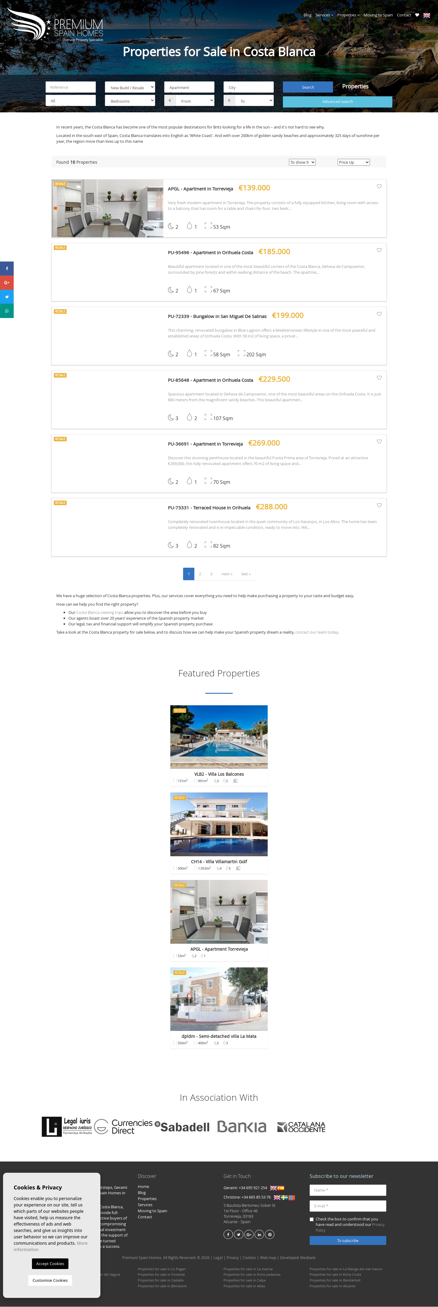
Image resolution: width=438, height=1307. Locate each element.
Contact (404, 15)
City (248, 88)
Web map (268, 1257)
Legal (218, 1257)
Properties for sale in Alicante (333, 1286)
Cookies (249, 1257)
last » (246, 574)
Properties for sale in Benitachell (335, 1280)
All (70, 101)
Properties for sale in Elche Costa (335, 1274)
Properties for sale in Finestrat (161, 1274)
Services (324, 15)
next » (226, 574)
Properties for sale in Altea (244, 1286)
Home (143, 1186)
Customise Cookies (50, 1280)
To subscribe (348, 1240)
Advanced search (337, 101)
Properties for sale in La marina (248, 1269)
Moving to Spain (378, 15)
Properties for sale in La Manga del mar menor (346, 1269)
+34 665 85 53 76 (256, 1197)
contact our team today (316, 632)
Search (308, 87)
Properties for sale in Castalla (160, 1280)
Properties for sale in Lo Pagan (162, 1269)
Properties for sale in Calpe (245, 1280)
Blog (307, 15)
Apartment (189, 88)
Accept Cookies (50, 1263)
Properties (348, 15)
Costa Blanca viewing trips (99, 612)
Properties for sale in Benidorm (162, 1286)
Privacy (233, 1257)
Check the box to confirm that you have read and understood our (347, 1224)
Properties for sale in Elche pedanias (252, 1274)
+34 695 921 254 (253, 1188)
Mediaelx (308, 1257)
